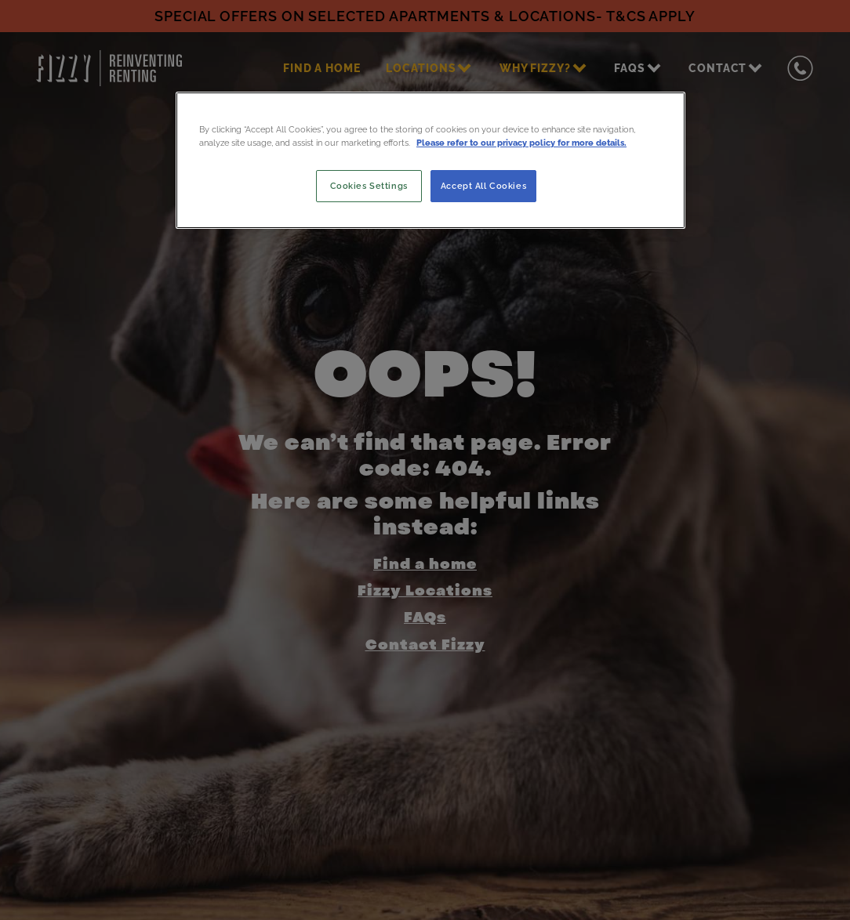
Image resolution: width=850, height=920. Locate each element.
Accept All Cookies (483, 185)
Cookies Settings (369, 185)
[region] (430, 160)
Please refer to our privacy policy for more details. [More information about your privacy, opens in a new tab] (521, 142)
